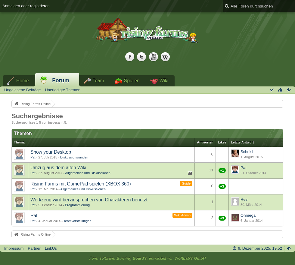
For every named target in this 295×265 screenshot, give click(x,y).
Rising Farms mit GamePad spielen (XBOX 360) (80, 183)
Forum (60, 80)
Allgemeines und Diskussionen (87, 173)
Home (22, 80)
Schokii (247, 151)
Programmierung (77, 205)
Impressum (13, 248)
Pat (33, 157)
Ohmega (248, 215)
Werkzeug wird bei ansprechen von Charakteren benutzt (89, 199)
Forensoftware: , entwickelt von (147, 258)
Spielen (132, 80)
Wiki (164, 80)
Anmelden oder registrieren (26, 6)
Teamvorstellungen (78, 221)
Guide (186, 183)
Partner (34, 248)
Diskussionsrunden (74, 157)
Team (98, 80)
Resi (244, 199)
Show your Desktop (50, 152)
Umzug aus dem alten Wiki (58, 167)
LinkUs (51, 248)
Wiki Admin (182, 215)
